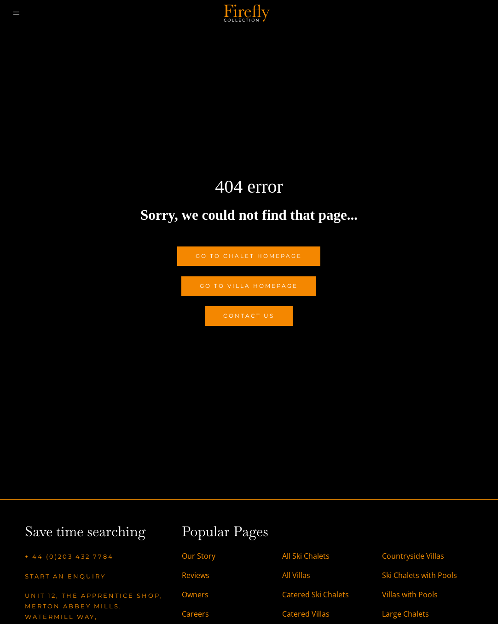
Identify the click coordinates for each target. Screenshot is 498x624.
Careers (195, 614)
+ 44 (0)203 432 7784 (69, 556)
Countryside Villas (413, 556)
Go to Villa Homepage (249, 285)
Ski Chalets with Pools (419, 575)
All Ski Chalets (306, 556)
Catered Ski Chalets (315, 595)
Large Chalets (405, 614)
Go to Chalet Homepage (249, 255)
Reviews (195, 575)
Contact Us (248, 315)
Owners (195, 595)
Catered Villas (306, 614)
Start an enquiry (65, 576)
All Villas (296, 575)
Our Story (198, 556)
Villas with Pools (410, 595)
